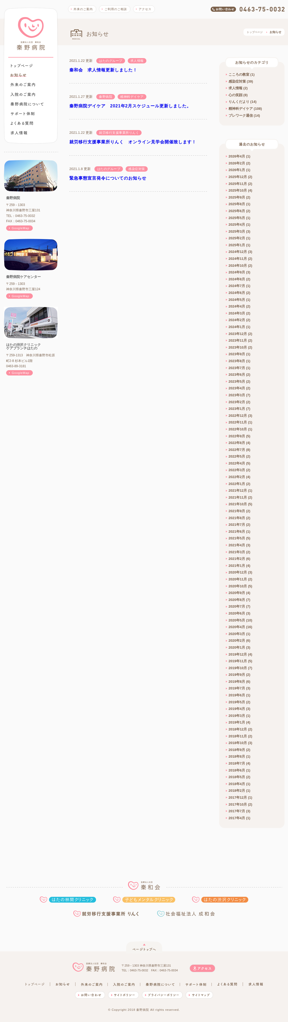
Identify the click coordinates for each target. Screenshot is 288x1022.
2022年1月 (237, 484)
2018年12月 (238, 729)
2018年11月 (238, 736)
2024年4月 (237, 306)
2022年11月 (238, 422)
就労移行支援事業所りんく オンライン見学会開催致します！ (132, 142)
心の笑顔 (235, 95)
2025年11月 (238, 184)
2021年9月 (237, 511)
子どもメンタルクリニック (144, 899)
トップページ (22, 65)
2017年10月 (238, 804)
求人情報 (18, 133)
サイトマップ (199, 995)
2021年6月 (237, 532)
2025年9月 (237, 197)
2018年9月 (237, 750)
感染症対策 (237, 81)
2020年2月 (237, 641)
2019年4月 (237, 709)
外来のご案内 (22, 85)
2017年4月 (237, 818)
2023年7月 (237, 368)
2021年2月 (237, 559)
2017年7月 (237, 811)
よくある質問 (21, 123)
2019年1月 (237, 722)
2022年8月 (237, 443)
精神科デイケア (241, 109)
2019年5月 (237, 702)
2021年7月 (237, 525)
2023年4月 (237, 388)
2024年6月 (237, 293)
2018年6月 (237, 770)
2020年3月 (237, 634)
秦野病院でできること (22, 113)
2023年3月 (237, 395)
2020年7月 (237, 606)
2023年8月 (237, 361)
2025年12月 (238, 177)
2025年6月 (237, 211)
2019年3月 (237, 716)
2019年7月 (237, 688)
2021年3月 (237, 552)
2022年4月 (237, 463)
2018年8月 (237, 756)
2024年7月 (237, 286)
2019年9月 (237, 675)
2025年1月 (237, 245)
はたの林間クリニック (68, 899)
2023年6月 (237, 375)
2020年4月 (237, 627)
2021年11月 (238, 497)
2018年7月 (237, 763)
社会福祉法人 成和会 (186, 914)
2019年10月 (238, 668)
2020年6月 (237, 613)
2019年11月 (238, 661)
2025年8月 (237, 204)
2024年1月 (237, 327)
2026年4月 (237, 156)
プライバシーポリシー (162, 995)
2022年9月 (237, 436)
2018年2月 (237, 791)
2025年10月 (238, 190)
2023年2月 (237, 402)
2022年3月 (237, 470)
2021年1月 (237, 566)
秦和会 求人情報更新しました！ (103, 70)
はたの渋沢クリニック (220, 899)
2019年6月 (237, 695)
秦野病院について (27, 104)
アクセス (145, 9)
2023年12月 (238, 334)
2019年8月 (237, 682)
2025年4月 (237, 225)
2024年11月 (238, 259)
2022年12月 (238, 416)
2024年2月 (237, 320)
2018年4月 (237, 784)
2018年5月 (237, 777)
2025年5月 (237, 218)
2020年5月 (237, 620)
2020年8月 (237, 600)
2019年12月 (238, 654)
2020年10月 (238, 586)
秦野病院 (31, 33)
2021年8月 (237, 518)
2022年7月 (237, 450)
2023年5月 (237, 381)
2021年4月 (237, 545)
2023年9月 (237, 354)
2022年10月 (238, 429)
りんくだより (239, 102)
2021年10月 (238, 504)
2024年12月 (238, 252)
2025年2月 (237, 238)
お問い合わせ (90, 995)
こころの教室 (239, 74)
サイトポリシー (123, 995)
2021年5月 (237, 538)
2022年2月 (237, 477)
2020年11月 (238, 579)
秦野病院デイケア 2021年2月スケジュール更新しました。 (130, 106)
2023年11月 (238, 340)
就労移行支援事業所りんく (106, 914)
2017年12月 (238, 797)
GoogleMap (20, 228)
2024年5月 (237, 300)
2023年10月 (238, 347)
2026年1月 (237, 170)
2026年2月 (237, 163)
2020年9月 (237, 593)
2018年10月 (238, 743)
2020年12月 (238, 572)
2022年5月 (237, 456)
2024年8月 (237, 279)
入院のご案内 (22, 94)
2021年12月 (238, 490)
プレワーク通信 (241, 116)
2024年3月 (237, 313)
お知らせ (62, 984)
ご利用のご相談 (116, 9)
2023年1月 (237, 409)
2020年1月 (237, 647)
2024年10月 (238, 266)
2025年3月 (237, 231)
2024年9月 (237, 272)
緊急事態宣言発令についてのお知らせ (107, 178)
